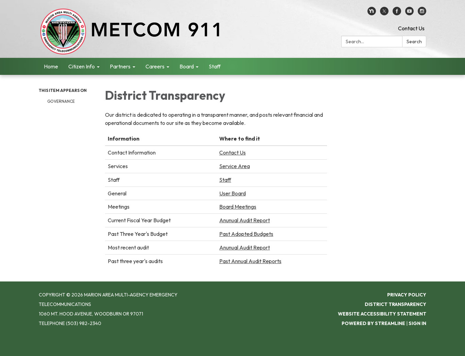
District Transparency (395, 304)
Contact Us (411, 28)
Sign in (417, 323)
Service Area (234, 166)
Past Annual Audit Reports (250, 261)
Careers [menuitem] (155, 66)
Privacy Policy (406, 295)
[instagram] (422, 13)
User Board (232, 193)
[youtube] (409, 13)
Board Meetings (237, 206)
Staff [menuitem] (215, 66)
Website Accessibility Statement (382, 314)
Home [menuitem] (51, 66)
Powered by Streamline (373, 323)
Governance (61, 101)
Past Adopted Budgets (246, 233)
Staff (225, 179)
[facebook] (397, 13)
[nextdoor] (371, 13)
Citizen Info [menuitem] (81, 66)
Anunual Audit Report (244, 220)
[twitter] (384, 13)
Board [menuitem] (186, 66)
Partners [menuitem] (120, 66)
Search (414, 41)
